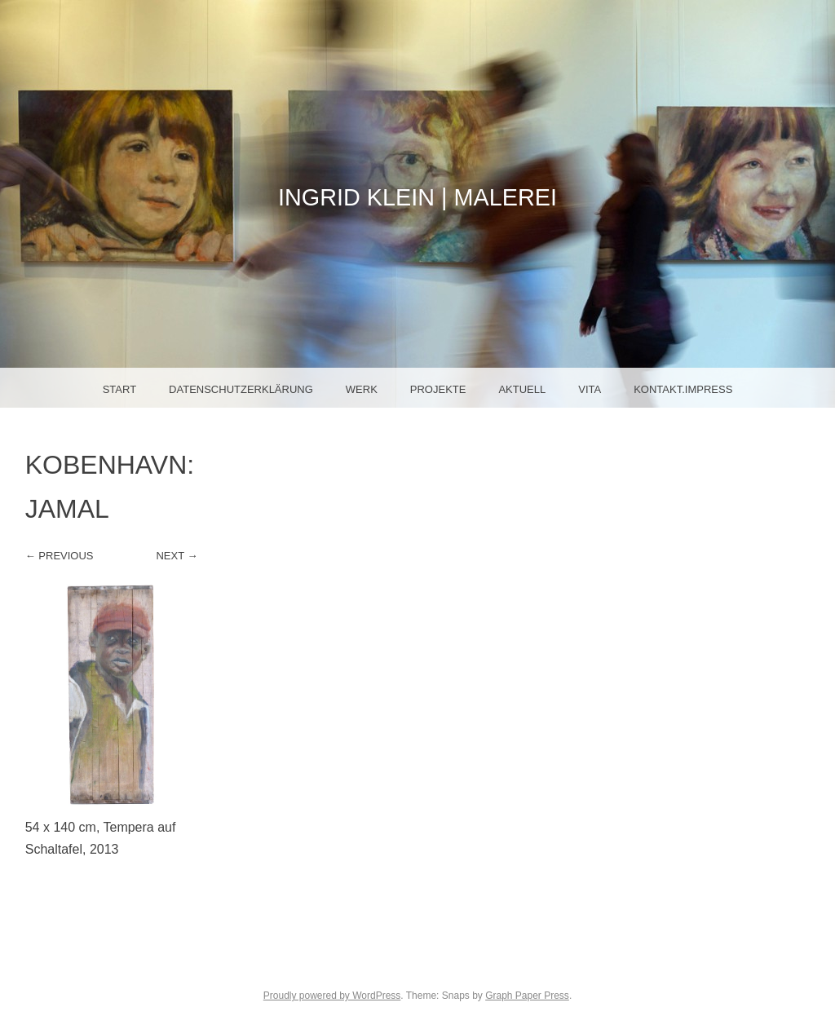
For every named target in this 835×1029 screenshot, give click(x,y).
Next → (176, 556)
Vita (589, 389)
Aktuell (522, 389)
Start (119, 389)
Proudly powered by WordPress (332, 995)
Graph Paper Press (527, 995)
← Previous (59, 556)
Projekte (438, 389)
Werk (362, 389)
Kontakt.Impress (683, 389)
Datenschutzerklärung (241, 389)
